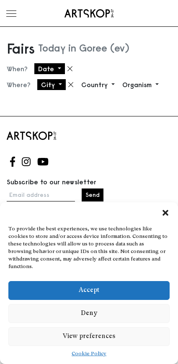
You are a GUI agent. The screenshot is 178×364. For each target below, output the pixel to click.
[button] (165, 213)
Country (95, 84)
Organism (138, 84)
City (49, 84)
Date (47, 69)
